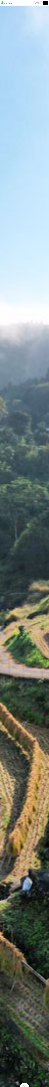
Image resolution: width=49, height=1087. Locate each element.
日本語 (37, 3)
